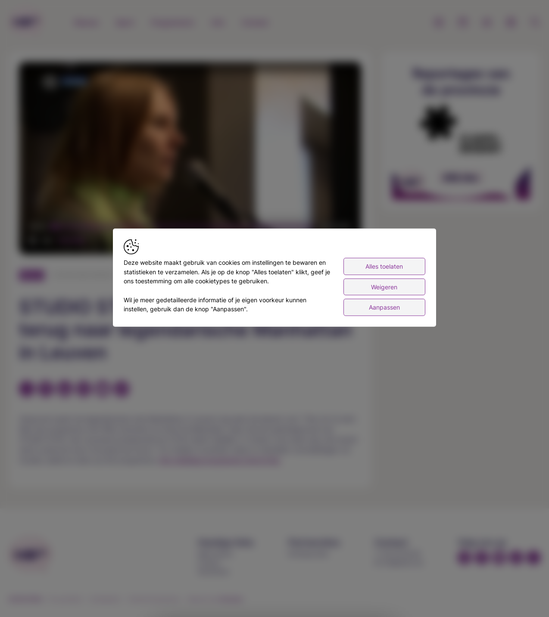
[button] (192, 160)
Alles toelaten (384, 266)
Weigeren (384, 286)
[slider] (183, 226)
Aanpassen (384, 307)
